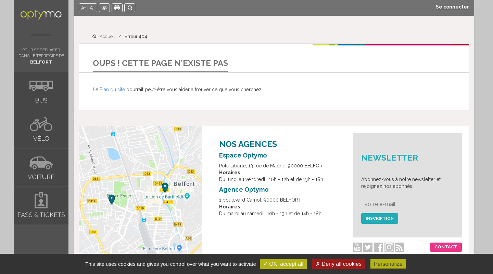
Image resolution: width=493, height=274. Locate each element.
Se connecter (452, 7)
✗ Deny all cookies (339, 264)
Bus (41, 100)
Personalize (388, 264)
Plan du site (112, 89)
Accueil (107, 36)
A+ (83, 8)
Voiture (41, 176)
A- (92, 8)
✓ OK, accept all (283, 264)
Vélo (41, 138)
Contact (445, 246)
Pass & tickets (41, 214)
